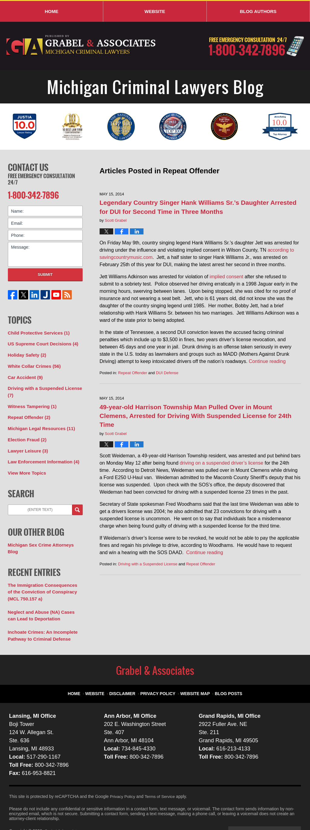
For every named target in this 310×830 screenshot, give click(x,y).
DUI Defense (167, 373)
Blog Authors (258, 11)
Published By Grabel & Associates (256, 46)
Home (51, 11)
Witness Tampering (30, 401)
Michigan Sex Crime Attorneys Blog (44, 536)
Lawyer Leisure (26, 443)
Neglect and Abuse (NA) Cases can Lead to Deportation (43, 597)
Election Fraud (26, 432)
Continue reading (267, 361)
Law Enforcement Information (41, 454)
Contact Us (28, 167)
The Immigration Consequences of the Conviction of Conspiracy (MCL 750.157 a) (43, 575)
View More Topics (25, 464)
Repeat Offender (132, 373)
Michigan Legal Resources (39, 422)
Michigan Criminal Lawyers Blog (81, 45)
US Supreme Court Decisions (40, 341)
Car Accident (24, 373)
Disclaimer (127, 671)
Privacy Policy (159, 671)
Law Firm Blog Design (272, 811)
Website (154, 11)
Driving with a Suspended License (147, 564)
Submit (45, 273)
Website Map (193, 671)
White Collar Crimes (32, 363)
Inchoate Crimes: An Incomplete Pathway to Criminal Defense (40, 616)
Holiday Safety (26, 352)
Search (77, 501)
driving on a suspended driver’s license (221, 463)
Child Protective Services (36, 331)
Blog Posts (224, 671)
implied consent (226, 276)
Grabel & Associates (64, 811)
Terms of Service (161, 776)
